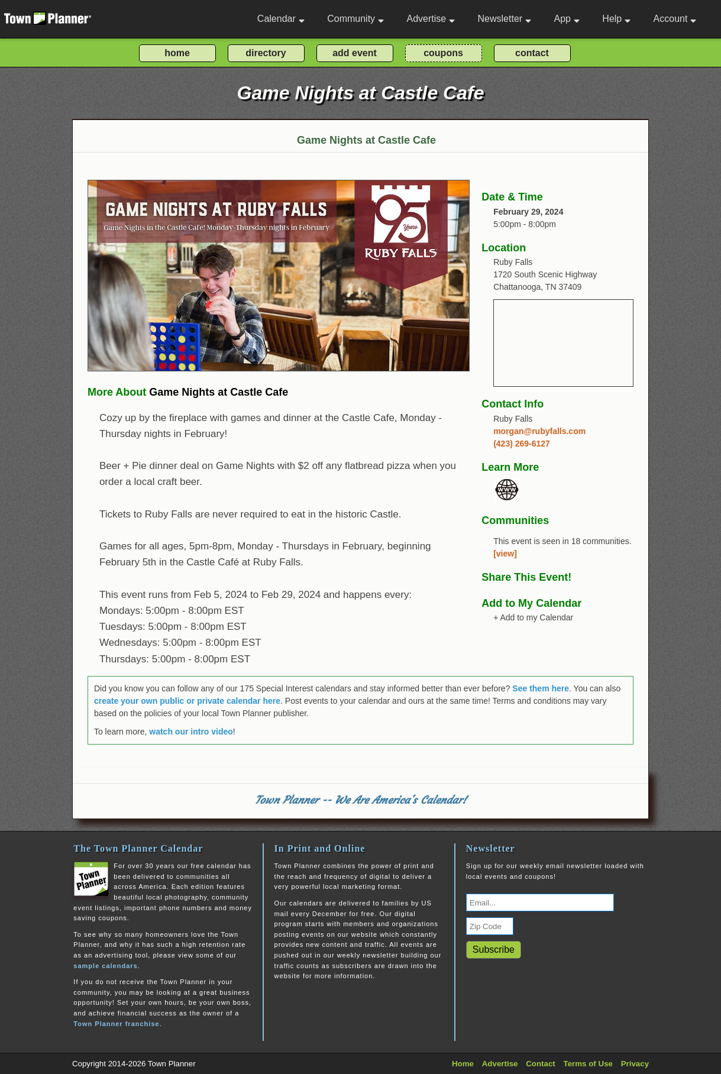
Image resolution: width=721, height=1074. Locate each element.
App (566, 19)
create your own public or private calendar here (187, 701)
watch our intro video (191, 731)
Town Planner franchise (116, 1023)
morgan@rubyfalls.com (539, 431)
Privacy (635, 1063)
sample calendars (105, 965)
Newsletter (505, 19)
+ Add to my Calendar (533, 617)
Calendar (281, 19)
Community (355, 19)
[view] (505, 553)
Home (463, 1063)
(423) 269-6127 (521, 443)
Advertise (430, 19)
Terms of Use (588, 1063)
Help (616, 19)
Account (675, 19)
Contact (540, 1063)
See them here (540, 688)
